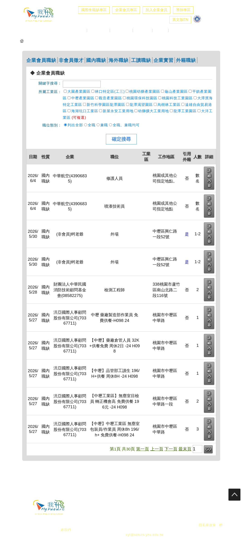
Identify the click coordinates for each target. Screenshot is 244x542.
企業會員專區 (126, 10)
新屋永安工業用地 (118, 111)
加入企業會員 (156, 10)
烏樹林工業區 (169, 105)
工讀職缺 (141, 60)
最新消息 (79, 30)
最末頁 (184, 448)
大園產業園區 (78, 91)
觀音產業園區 (110, 98)
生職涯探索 (142, 30)
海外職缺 (119, 60)
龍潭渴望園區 (141, 105)
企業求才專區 (98, 30)
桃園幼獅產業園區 (144, 91)
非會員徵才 (71, 60)
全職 (91, 125)
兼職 (104, 125)
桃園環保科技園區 (142, 98)
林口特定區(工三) (110, 91)
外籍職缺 (186, 60)
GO (208, 449)
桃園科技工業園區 (177, 98)
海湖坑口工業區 (84, 111)
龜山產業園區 (176, 91)
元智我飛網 (33, 41)
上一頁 (156, 448)
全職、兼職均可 (126, 125)
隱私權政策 (207, 525)
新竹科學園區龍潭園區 (106, 105)
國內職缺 (96, 60)
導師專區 (183, 10)
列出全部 (75, 125)
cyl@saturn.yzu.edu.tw (144, 535)
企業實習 (163, 60)
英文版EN (180, 20)
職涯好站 (160, 30)
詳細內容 (209, 178)
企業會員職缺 (41, 60)
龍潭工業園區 (185, 111)
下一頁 (170, 448)
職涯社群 (176, 30)
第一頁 (142, 448)
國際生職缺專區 (94, 10)
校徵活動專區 (121, 30)
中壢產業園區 (82, 98)
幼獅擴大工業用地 (153, 111)
